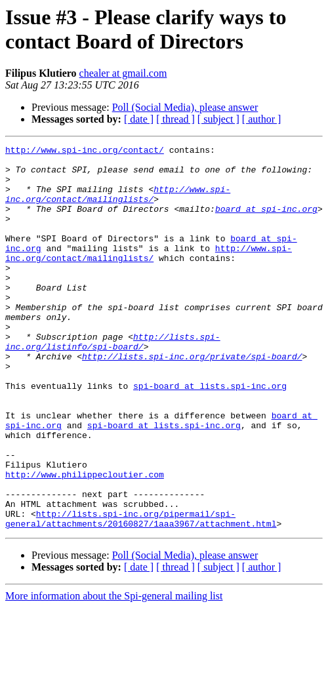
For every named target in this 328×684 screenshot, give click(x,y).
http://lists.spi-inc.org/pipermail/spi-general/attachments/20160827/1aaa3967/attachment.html (140, 594)
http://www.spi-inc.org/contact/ (84, 151)
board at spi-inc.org (266, 222)
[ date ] (139, 119)
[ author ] (261, 119)
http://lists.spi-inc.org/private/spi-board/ (192, 399)
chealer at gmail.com (123, 73)
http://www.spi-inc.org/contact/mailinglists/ (117, 204)
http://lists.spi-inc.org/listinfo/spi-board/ (112, 381)
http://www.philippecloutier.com (84, 541)
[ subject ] (218, 119)
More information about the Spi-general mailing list (113, 672)
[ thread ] (175, 119)
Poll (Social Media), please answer (185, 107)
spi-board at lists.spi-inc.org (210, 435)
